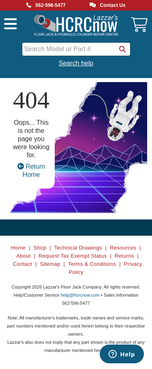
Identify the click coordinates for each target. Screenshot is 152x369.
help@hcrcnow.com (80, 295)
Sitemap (50, 264)
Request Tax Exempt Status (73, 256)
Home (18, 248)
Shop (40, 248)
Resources (123, 248)
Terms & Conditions (92, 264)
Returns (124, 256)
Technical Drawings (78, 248)
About (23, 256)
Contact (22, 264)
